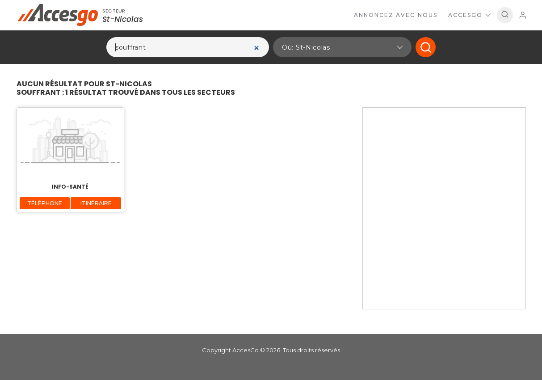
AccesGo (469, 15)
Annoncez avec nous (395, 15)
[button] (342, 47)
